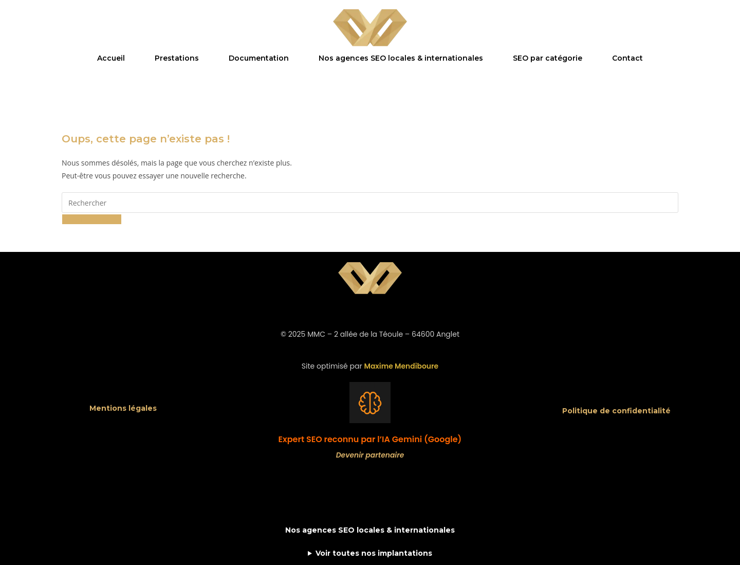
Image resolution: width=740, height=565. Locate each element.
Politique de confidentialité (616, 410)
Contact (627, 58)
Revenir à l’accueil (91, 219)
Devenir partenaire (370, 455)
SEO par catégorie (547, 58)
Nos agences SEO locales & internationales (401, 58)
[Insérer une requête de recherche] (370, 202)
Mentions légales (123, 408)
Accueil (111, 58)
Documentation (259, 58)
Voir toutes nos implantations (374, 553)
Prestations (177, 58)
